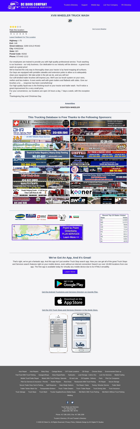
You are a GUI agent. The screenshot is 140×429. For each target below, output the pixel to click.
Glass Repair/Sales (58, 375)
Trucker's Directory (60, 418)
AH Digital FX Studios (96, 422)
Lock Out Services (105, 375)
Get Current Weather (99, 29)
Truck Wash (43, 392)
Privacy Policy (70, 422)
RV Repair (102, 382)
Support (84, 5)
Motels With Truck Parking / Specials (54, 378)
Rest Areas (67, 382)
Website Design (81, 422)
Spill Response (51, 385)
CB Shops (85, 371)
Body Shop (45, 371)
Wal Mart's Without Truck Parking (113, 392)
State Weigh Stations (66, 385)
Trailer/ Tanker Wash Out (28, 388)
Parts (100, 378)
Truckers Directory (71, 5)
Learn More (70, 272)
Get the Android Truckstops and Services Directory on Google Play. (70, 292)
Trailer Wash (116, 385)
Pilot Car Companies (112, 378)
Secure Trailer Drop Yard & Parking (31, 385)
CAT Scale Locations (72, 371)
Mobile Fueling (119, 375)
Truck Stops (32, 392)
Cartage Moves (57, 371)
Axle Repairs (34, 371)
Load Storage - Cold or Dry (87, 375)
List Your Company (110, 5)
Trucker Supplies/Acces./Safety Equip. (63, 392)
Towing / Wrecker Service (100, 385)
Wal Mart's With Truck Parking (89, 392)
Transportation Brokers (47, 388)
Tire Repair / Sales (82, 385)
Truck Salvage (20, 392)
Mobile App (95, 5)
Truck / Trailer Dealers (65, 388)
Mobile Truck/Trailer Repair (30, 378)
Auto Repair (23, 371)
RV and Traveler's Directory (77, 418)
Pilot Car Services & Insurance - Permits (34, 382)
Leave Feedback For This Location (23, 37)
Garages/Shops (44, 375)
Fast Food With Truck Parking (26, 375)
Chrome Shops (97, 371)
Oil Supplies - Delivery (88, 378)
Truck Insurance (114, 388)
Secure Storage (114, 382)
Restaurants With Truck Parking (85, 382)
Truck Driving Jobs (99, 388)
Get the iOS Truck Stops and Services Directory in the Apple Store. (70, 310)
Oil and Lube (73, 378)
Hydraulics (71, 375)
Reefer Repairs (56, 382)
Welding (70, 395)
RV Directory (126, 5)
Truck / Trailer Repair (83, 388)
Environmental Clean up (113, 371)
